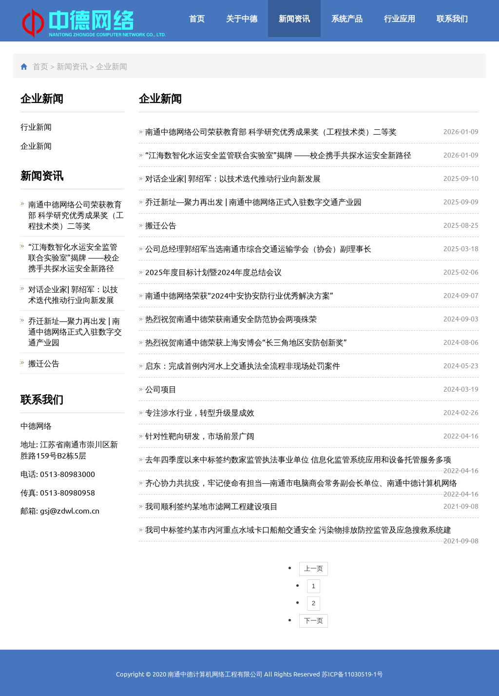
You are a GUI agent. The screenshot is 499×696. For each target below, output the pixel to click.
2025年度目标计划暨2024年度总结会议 (213, 272)
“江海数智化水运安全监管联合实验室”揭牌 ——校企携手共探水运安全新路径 (278, 154)
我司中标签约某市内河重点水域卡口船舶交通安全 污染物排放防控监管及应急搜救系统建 (298, 529)
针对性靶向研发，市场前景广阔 (199, 435)
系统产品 (347, 18)
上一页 (313, 568)
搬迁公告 (160, 225)
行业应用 (399, 18)
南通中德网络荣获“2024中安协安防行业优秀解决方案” (239, 295)
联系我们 (452, 18)
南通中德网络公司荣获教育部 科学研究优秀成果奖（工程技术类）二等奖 (271, 131)
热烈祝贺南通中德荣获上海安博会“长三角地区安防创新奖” (246, 342)
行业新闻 (36, 126)
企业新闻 (111, 66)
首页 (197, 18)
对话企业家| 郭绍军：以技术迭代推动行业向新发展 (233, 178)
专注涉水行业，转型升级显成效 (199, 412)
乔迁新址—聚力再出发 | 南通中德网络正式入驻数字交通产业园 (253, 201)
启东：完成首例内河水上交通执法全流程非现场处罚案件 (242, 365)
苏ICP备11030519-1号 (352, 674)
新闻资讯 (294, 18)
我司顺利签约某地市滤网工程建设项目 (211, 506)
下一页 (313, 620)
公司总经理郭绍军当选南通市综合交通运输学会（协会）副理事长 (258, 248)
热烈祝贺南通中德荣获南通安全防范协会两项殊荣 (231, 318)
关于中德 (241, 18)
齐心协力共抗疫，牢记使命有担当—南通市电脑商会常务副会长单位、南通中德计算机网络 (301, 482)
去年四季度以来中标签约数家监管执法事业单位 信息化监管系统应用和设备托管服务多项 (298, 459)
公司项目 (160, 389)
